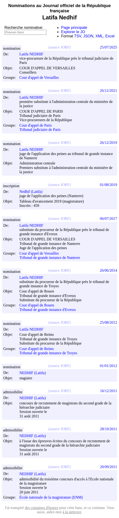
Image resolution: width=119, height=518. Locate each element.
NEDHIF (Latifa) (34, 373)
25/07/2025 (108, 47)
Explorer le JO (73, 32)
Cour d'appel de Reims (36, 349)
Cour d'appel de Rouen (36, 305)
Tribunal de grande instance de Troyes (48, 353)
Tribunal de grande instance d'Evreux (47, 310)
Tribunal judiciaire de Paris (40, 130)
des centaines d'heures (41, 508)
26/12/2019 (108, 143)
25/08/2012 (108, 322)
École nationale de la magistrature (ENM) (51, 497)
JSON (88, 36)
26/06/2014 (108, 270)
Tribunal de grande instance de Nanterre (49, 258)
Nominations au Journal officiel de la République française (59, 8)
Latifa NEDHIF (33, 54)
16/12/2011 (108, 391)
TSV (77, 36)
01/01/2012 (108, 366)
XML (99, 36)
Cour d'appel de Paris (35, 125)
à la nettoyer (71, 512)
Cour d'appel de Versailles (39, 78)
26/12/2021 (108, 91)
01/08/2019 (108, 185)
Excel (110, 36)
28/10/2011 (108, 429)
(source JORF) (59, 47)
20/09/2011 (108, 467)
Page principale (74, 28)
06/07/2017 (108, 219)
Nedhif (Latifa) (33, 192)
